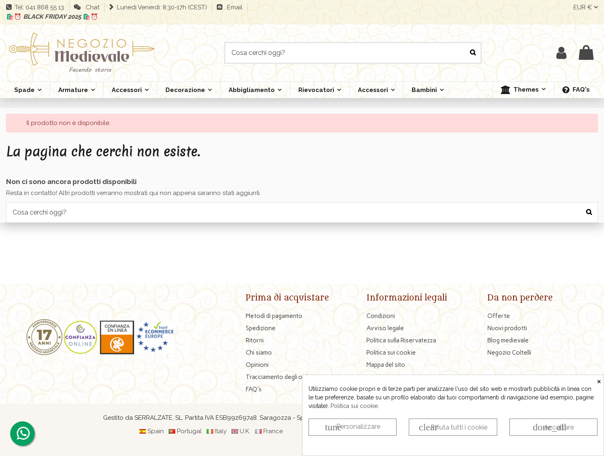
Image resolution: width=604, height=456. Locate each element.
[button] (523, 90)
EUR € (585, 7)
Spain (156, 431)
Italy (221, 431)
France (273, 431)
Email (233, 7)
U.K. (245, 431)
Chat (90, 7)
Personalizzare (352, 427)
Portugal (189, 431)
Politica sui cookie (354, 406)
